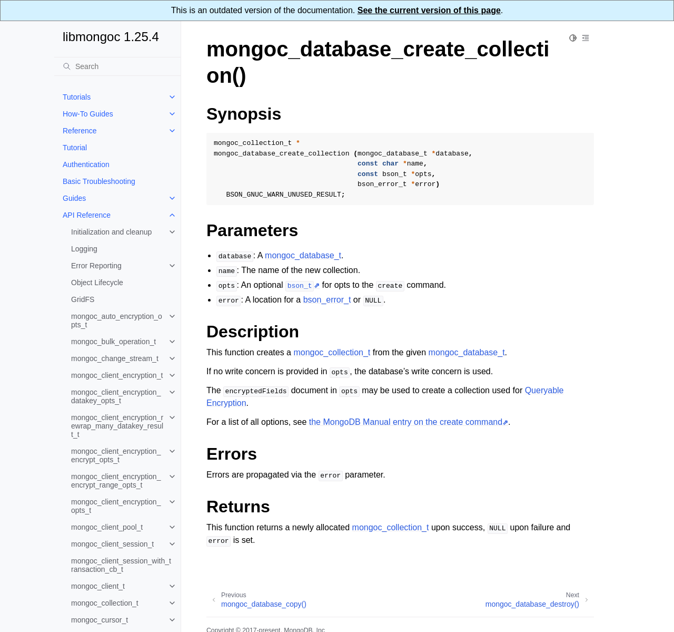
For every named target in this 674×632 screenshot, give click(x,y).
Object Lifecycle (97, 282)
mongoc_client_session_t (112, 544)
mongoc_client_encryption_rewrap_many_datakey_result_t (117, 426)
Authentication (86, 164)
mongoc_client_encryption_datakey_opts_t (116, 396)
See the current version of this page (429, 10)
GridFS (82, 299)
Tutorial (75, 147)
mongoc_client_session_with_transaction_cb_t (121, 565)
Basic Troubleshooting (99, 181)
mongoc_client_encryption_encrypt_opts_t (116, 455)
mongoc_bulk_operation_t (113, 341)
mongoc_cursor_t (99, 620)
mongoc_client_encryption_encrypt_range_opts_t (116, 480)
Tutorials (77, 97)
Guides (74, 198)
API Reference (87, 215)
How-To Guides (88, 114)
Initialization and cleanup (111, 232)
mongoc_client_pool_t (107, 527)
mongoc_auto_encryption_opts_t (116, 320)
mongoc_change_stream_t (114, 358)
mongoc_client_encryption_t (117, 375)
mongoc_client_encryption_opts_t (116, 506)
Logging (84, 249)
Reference (80, 131)
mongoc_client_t (98, 586)
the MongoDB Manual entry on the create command (405, 421)
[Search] (117, 66)
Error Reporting (96, 265)
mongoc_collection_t (104, 603)
